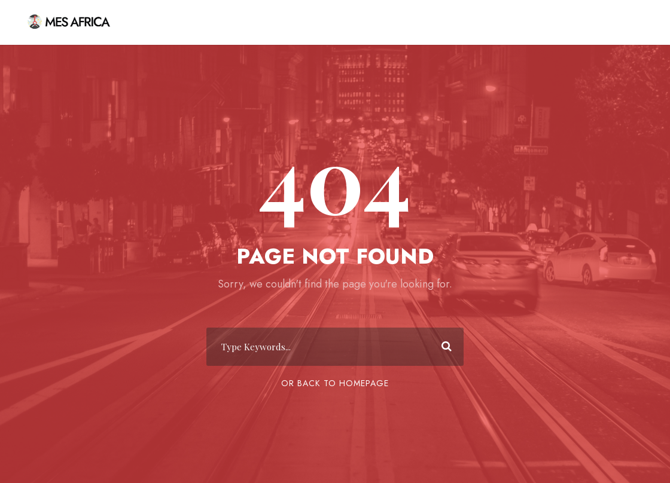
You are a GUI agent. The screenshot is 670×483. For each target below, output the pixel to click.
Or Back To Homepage (335, 383)
